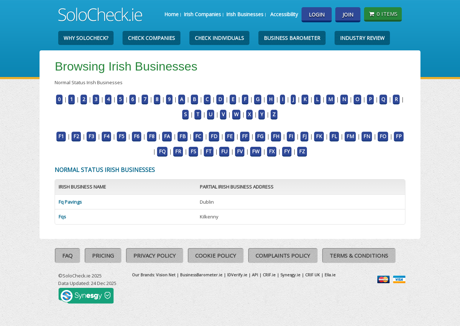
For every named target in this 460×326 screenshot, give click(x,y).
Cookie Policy (215, 255)
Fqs (62, 216)
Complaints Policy (283, 255)
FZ (302, 151)
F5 (121, 136)
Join (347, 14)
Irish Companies (202, 14)
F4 (106, 136)
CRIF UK (312, 274)
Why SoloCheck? (86, 38)
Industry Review (362, 38)
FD (214, 136)
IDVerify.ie (237, 274)
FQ (162, 151)
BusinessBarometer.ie (201, 274)
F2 (76, 136)
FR (178, 151)
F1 (61, 136)
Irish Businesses (244, 14)
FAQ (67, 255)
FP (399, 136)
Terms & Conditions (359, 255)
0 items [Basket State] (382, 13)
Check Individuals (219, 38)
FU (224, 151)
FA (167, 136)
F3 (91, 136)
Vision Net (165, 274)
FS (193, 151)
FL (334, 136)
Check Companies (151, 38)
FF (245, 136)
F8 (152, 136)
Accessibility (284, 14)
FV (240, 151)
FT (209, 151)
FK (319, 136)
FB (182, 136)
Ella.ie (330, 274)
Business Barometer (292, 38)
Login (317, 14)
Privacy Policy (154, 255)
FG (260, 136)
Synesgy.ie (290, 274)
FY (287, 151)
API (255, 274)
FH (276, 136)
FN (366, 136)
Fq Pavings (70, 202)
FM (350, 136)
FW (255, 151)
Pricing (103, 255)
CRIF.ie (269, 274)
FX (272, 151)
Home (171, 14)
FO (383, 136)
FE (230, 136)
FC (198, 136)
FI (291, 136)
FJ (304, 136)
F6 (136, 136)
